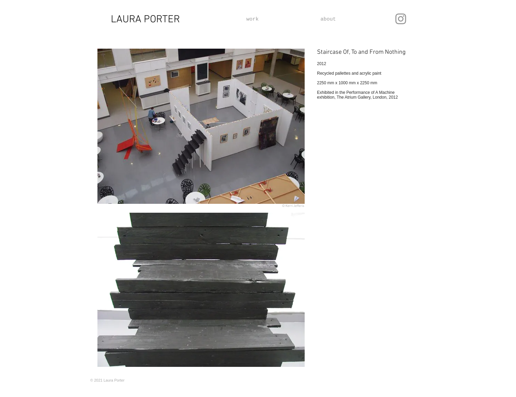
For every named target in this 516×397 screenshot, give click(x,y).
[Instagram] (401, 19)
